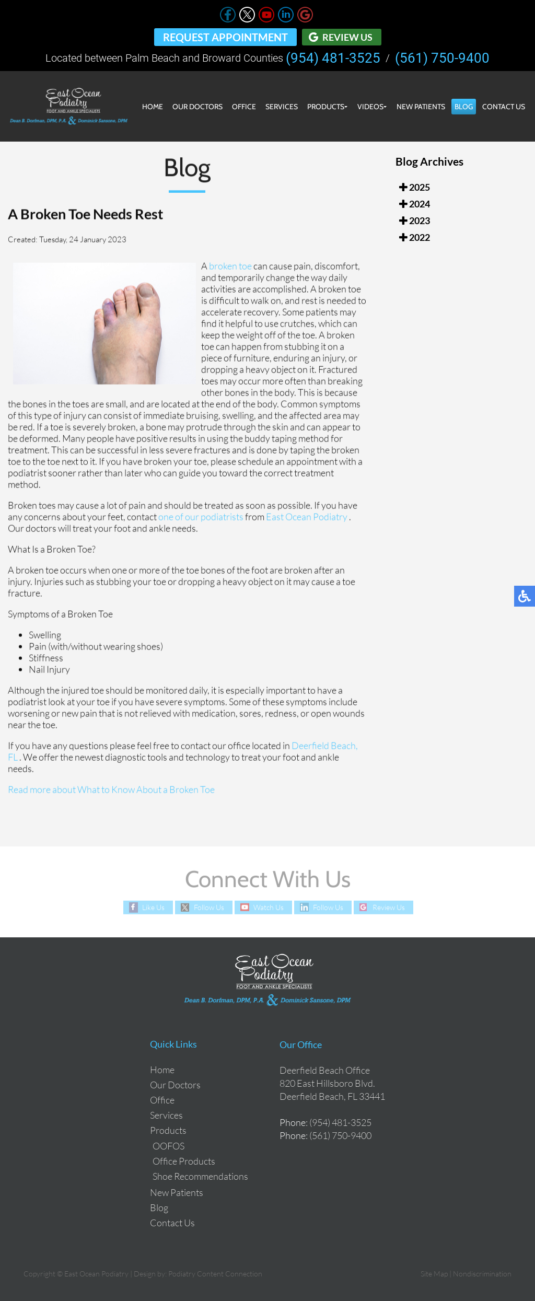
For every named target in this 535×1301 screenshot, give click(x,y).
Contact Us (503, 106)
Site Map (434, 1273)
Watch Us (268, 907)
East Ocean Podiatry (307, 517)
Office (244, 106)
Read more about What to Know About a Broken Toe (111, 790)
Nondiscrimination (482, 1273)
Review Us (347, 37)
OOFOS (168, 1146)
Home (152, 106)
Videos (370, 106)
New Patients (421, 106)
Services (281, 106)
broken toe (231, 266)
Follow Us (209, 907)
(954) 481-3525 (333, 58)
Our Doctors (197, 106)
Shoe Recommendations (200, 1176)
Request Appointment (225, 37)
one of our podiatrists (200, 517)
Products (325, 106)
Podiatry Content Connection (215, 1273)
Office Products (184, 1161)
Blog (464, 106)
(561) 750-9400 (442, 58)
